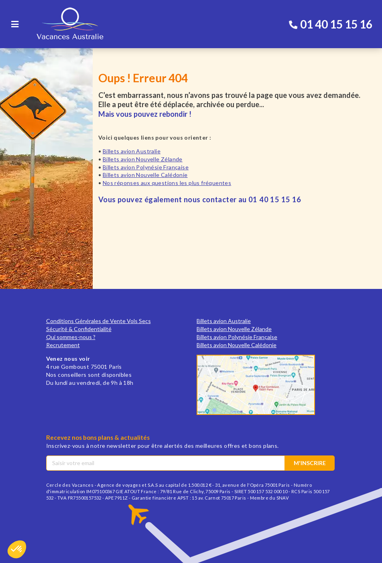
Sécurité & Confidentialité (79, 328)
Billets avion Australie (132, 151)
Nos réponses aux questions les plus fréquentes (167, 182)
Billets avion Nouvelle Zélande (143, 159)
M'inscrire (310, 462)
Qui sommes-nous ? (71, 336)
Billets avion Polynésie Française (146, 167)
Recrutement (63, 344)
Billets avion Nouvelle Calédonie (145, 174)
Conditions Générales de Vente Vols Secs (98, 320)
